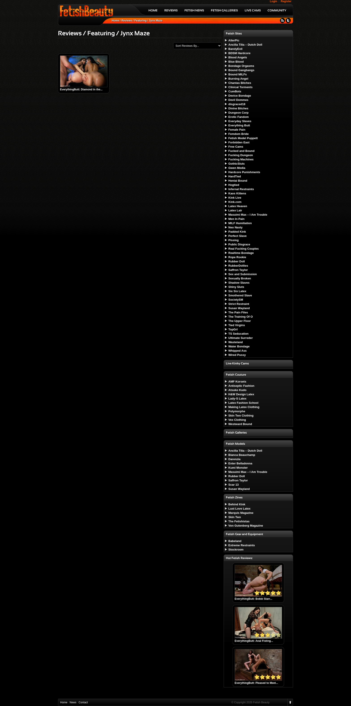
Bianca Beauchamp (241, 455)
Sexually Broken (239, 278)
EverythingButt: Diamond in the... (81, 89)
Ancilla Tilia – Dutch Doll (245, 44)
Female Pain (236, 129)
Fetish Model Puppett (243, 138)
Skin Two (234, 517)
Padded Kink (237, 231)
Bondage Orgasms (241, 66)
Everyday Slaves (239, 121)
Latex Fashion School (243, 402)
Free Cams (235, 146)
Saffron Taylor (238, 270)
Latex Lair (235, 210)
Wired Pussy (237, 355)
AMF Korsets (237, 381)
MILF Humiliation (240, 223)
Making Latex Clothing (243, 407)
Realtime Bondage (241, 253)
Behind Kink (236, 504)
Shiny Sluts (236, 287)
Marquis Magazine (240, 513)
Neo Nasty (235, 227)
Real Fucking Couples (243, 248)
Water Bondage (239, 346)
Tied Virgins (236, 325)
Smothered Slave (240, 295)
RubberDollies (238, 265)
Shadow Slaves (239, 282)
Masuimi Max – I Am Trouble (247, 214)
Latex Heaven (237, 206)
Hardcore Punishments (244, 172)
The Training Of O (240, 316)
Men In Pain (236, 219)
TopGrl (233, 329)
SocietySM (235, 299)
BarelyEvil (235, 49)
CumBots (234, 91)
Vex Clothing (237, 419)
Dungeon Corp (238, 112)
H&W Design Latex (241, 394)
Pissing (233, 240)
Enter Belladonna (240, 463)
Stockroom (236, 549)
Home (115, 20)
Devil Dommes (238, 100)
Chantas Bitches (239, 83)
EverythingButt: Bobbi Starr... (253, 598)
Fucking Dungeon (240, 155)
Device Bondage (239, 95)
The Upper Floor (239, 321)
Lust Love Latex (239, 508)
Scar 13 (233, 484)
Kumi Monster (238, 467)
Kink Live (234, 197)
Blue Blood (236, 61)
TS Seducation (238, 333)
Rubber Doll (236, 261)
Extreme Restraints (241, 545)
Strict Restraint (238, 304)
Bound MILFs (237, 74)
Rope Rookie (237, 257)
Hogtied (233, 185)
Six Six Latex (237, 291)
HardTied (234, 176)
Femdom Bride (238, 134)
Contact (83, 702)
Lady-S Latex (237, 398)
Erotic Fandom (238, 117)
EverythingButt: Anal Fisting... (254, 640)
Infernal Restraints (241, 189)
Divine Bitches (238, 108)
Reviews (126, 20)
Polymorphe (236, 411)
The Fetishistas (239, 521)
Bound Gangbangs (241, 70)
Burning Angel (238, 78)
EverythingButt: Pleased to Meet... (256, 683)
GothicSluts (236, 163)
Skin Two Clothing (240, 415)
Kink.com (235, 202)
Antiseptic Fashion (241, 385)
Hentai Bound (237, 180)
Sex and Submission (242, 274)
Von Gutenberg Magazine (245, 525)
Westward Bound (240, 424)
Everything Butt (239, 125)
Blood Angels (237, 57)
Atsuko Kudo (237, 390)
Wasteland (235, 342)
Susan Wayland (239, 308)
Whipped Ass (237, 350)
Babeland (235, 541)
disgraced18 (236, 104)
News (73, 702)
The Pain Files (238, 312)
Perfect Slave (237, 236)
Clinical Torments (240, 87)
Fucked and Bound (241, 151)
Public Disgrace (239, 244)
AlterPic (233, 40)
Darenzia (234, 459)
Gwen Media (236, 168)
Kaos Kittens (237, 193)
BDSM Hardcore (239, 53)
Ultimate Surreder (240, 338)
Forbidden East (239, 142)
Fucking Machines (241, 159)
